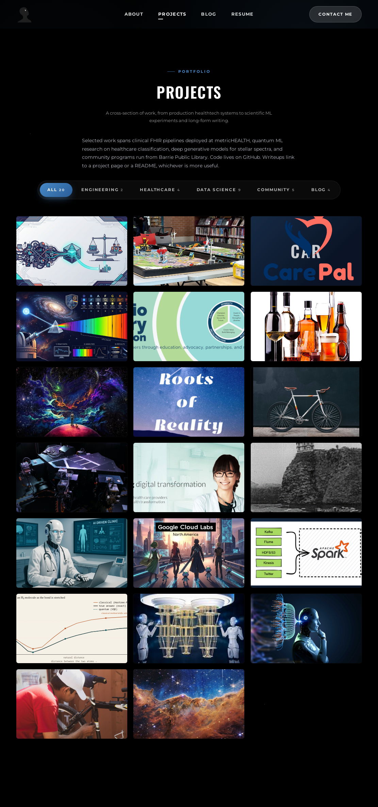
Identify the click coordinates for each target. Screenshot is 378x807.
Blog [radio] (321, 190)
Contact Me (335, 14)
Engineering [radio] (102, 190)
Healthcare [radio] (160, 190)
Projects (172, 14)
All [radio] (56, 190)
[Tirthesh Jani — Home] (65, 14)
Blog (208, 14)
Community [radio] (276, 190)
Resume (242, 14)
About (134, 14)
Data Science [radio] (219, 190)
